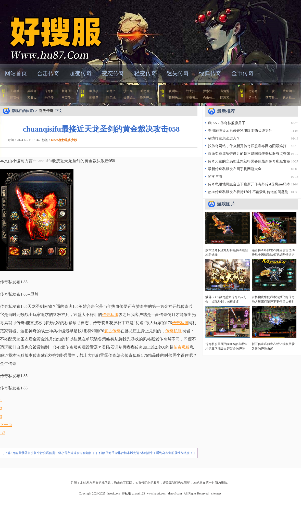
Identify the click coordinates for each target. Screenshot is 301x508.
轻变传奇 (145, 73)
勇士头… (254, 97)
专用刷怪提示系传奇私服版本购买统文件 (240, 131)
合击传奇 (48, 73)
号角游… (226, 91)
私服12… (33, 97)
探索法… (209, 91)
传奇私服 (110, 314)
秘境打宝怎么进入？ (224, 138)
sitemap (216, 493)
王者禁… (16, 91)
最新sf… (129, 97)
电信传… (50, 97)
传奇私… (50, 91)
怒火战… (289, 97)
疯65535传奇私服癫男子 (226, 123)
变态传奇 (113, 73)
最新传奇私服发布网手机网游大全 (234, 169)
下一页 (6, 425)
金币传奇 (242, 73)
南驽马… (95, 97)
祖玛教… (175, 97)
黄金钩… (289, 91)
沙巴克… (129, 91)
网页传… (16, 97)
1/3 (2, 433)
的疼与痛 (215, 177)
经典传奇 (210, 73)
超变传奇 (80, 73)
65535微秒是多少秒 (64, 140)
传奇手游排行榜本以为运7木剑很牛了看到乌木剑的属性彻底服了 (149, 453)
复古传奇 (112, 331)
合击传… (209, 97)
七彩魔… (254, 91)
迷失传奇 (178, 73)
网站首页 (16, 73)
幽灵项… (95, 91)
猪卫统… (112, 97)
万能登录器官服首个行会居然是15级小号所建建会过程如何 (52, 453)
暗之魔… (147, 91)
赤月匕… (112, 91)
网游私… (226, 97)
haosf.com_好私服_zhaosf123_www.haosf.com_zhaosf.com (49, 32)
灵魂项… (192, 97)
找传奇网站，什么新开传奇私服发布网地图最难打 (247, 146)
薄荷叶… (272, 97)
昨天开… (146, 97)
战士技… (192, 91)
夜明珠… (175, 91)
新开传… (67, 91)
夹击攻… (272, 91)
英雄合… (33, 91)
